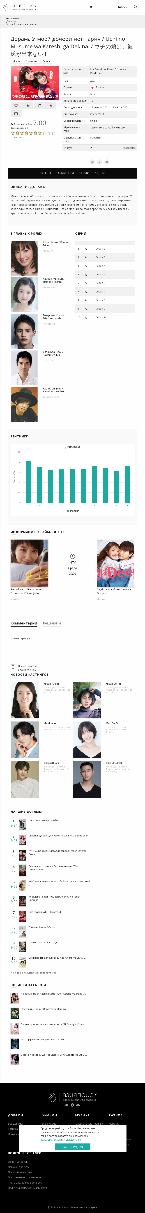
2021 (93, 80)
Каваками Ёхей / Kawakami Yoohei (53, 390)
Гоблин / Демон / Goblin (42, 927)
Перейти (95, 137)
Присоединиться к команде (24, 1177)
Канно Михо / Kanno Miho (55, 243)
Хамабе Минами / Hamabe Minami (53, 280)
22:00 (101, 114)
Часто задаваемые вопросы (25, 1182)
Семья (46, 61)
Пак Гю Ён (112, 723)
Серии (84, 173)
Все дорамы (15, 1123)
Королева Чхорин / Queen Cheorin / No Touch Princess (54, 898)
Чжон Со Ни (113, 683)
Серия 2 (100, 248)
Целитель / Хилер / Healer (43, 820)
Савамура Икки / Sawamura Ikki (53, 353)
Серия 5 (100, 274)
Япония (100, 87)
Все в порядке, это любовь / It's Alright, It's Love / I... (57, 957)
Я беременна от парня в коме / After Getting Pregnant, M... (53, 993)
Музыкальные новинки (89, 1123)
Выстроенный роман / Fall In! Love (119, 730)
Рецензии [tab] (52, 623)
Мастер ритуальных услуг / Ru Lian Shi (42, 1039)
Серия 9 (100, 308)
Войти (122, 7)
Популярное (15, 1134)
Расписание (15, 1129)
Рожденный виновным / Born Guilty (118, 770)
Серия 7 (100, 291)
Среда (94, 114)
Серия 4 (100, 265)
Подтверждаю (72, 1147)
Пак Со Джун (114, 762)
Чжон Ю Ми (51, 683)
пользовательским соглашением (60, 1139)
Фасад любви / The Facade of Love (57, 690)
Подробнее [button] (129, 147)
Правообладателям (20, 1172)
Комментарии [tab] (24, 623)
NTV (92, 94)
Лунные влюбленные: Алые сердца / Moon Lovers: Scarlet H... (57, 852)
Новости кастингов (30, 675)
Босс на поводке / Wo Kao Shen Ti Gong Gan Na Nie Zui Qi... (54, 1054)
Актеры (45, 173)
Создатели (65, 173)
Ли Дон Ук (50, 723)
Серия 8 (100, 300)
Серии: (81, 234)
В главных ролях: (27, 234)
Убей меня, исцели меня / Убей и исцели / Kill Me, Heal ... (59, 883)
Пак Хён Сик (51, 762)
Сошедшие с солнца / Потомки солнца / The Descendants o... (53, 867)
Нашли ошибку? (27, 666)
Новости (114, 1123)
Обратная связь (18, 1161)
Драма (17, 61)
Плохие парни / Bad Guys (43, 942)
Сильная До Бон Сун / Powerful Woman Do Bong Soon (58, 835)
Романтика (32, 61)
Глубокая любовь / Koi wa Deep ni (114, 591)
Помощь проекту (18, 1167)
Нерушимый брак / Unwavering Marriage (44, 1009)
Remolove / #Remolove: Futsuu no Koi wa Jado (26, 591)
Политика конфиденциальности (27, 1187)
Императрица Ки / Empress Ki (45, 912)
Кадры (100, 173)
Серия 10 (101, 317)
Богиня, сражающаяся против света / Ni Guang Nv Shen (52, 1024)
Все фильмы (49, 1123)
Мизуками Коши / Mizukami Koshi (53, 316)
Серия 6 (100, 283)
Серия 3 (100, 257)
